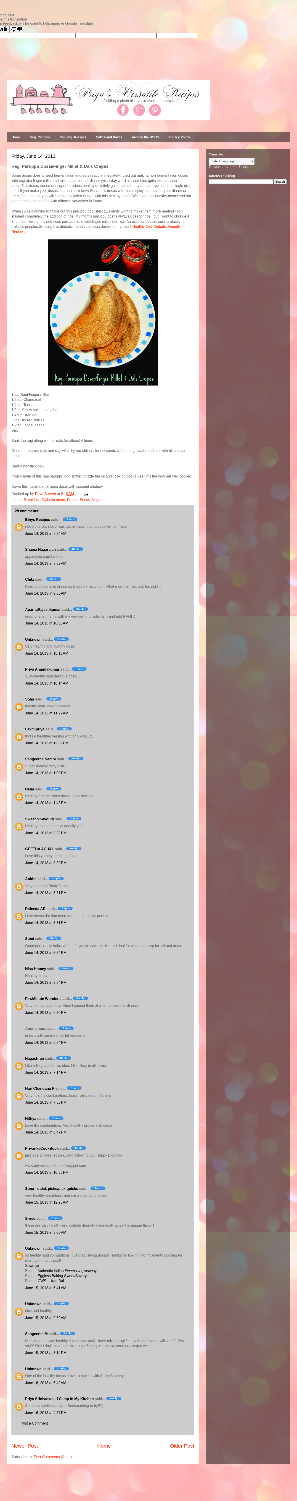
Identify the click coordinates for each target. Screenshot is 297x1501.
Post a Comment (34, 1423)
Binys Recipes (37, 520)
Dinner (72, 500)
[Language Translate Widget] (232, 161)
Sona (29, 699)
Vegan (97, 500)
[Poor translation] (16, 29)
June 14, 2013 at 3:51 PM (45, 893)
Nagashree (34, 1058)
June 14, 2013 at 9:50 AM (45, 593)
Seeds (85, 500)
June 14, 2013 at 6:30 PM (45, 1013)
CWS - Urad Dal (51, 1281)
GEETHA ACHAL (39, 849)
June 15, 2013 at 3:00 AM (45, 1232)
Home (16, 137)
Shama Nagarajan (40, 549)
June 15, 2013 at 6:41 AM (45, 1288)
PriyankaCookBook (42, 1148)
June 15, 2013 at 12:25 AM (46, 1202)
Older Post (182, 1446)
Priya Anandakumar (42, 669)
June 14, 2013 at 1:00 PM (45, 773)
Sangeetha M (36, 1334)
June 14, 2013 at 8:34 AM (45, 533)
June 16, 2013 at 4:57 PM (45, 1413)
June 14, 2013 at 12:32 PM (47, 743)
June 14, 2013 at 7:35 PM (45, 1102)
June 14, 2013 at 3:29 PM (45, 833)
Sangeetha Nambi (40, 759)
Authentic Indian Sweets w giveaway (67, 1271)
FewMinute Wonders (43, 999)
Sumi (29, 939)
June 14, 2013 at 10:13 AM (46, 653)
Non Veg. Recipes (72, 137)
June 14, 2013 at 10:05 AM (46, 623)
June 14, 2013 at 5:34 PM (45, 953)
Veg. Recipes (40, 137)
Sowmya (32, 1265)
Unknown (33, 639)
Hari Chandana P (39, 1088)
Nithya (30, 1119)
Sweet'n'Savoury (39, 819)
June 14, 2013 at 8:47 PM (45, 1132)
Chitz (29, 579)
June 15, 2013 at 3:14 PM (45, 1353)
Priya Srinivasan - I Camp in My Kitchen (59, 1399)
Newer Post (24, 1446)
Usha (29, 789)
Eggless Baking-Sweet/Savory (62, 1276)
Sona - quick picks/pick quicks (51, 1189)
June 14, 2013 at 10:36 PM (47, 1172)
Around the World (145, 137)
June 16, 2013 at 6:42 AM (45, 1383)
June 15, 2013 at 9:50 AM (45, 1318)
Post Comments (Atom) (53, 1457)
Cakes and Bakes (109, 137)
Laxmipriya (34, 729)
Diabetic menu (53, 500)
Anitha (31, 879)
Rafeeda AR (35, 909)
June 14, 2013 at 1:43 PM (45, 803)
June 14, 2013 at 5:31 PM (45, 923)
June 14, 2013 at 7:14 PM (45, 1072)
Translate (241, 167)
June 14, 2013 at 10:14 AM (46, 683)
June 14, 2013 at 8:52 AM (45, 563)
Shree (30, 1218)
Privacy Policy (179, 137)
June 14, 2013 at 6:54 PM (45, 1042)
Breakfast (32, 500)
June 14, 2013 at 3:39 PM (45, 863)
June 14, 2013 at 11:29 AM (46, 713)
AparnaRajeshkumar (43, 609)
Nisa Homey (35, 969)
